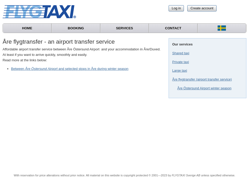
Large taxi (179, 70)
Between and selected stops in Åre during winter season (70, 69)
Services (124, 28)
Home (27, 28)
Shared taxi (180, 53)
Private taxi (180, 62)
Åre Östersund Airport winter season (204, 88)
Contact (173, 28)
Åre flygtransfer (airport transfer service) (202, 79)
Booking (76, 28)
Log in (176, 8)
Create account (201, 8)
